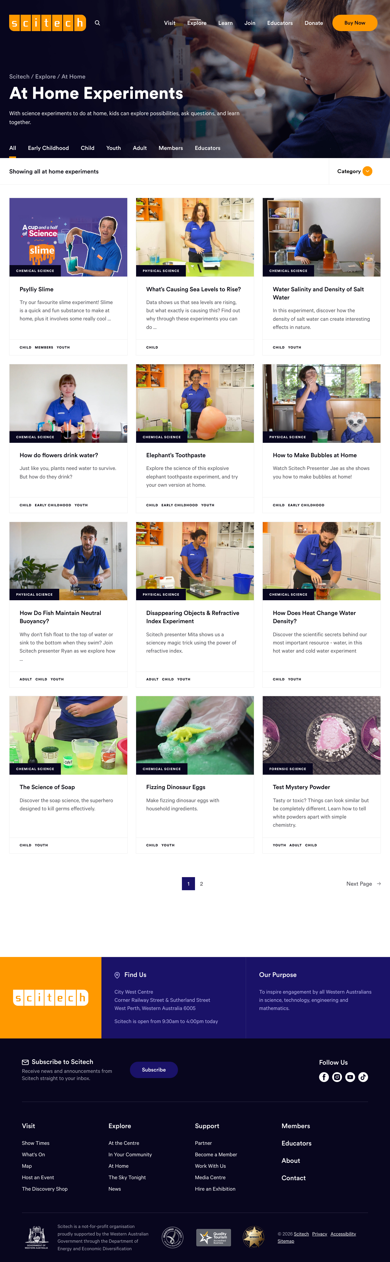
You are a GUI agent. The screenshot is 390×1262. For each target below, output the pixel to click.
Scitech (19, 76)
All (12, 148)
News (114, 1188)
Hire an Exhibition (215, 1188)
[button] (170, 23)
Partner (203, 1143)
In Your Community (130, 1154)
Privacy (319, 1234)
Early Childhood (48, 148)
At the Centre (123, 1143)
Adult (140, 148)
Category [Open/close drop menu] (354, 171)
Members (171, 148)
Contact (294, 1178)
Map (31, 1166)
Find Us (135, 975)
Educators (207, 148)
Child (88, 148)
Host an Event (38, 1177)
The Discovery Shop (45, 1189)
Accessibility (343, 1234)
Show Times (35, 1143)
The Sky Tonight (127, 1177)
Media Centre (210, 1177)
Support (207, 1126)
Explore (45, 76)
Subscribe (154, 1070)
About (291, 1161)
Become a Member (216, 1154)
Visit (28, 1126)
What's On (33, 1154)
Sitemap (286, 1241)
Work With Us (210, 1166)
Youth (113, 148)
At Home (73, 76)
